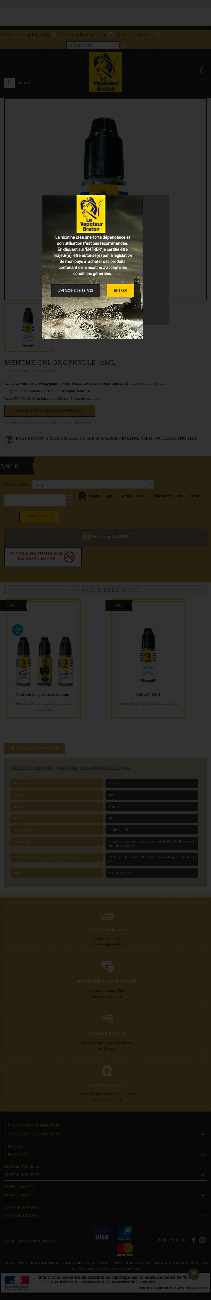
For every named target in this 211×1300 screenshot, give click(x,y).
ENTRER (120, 291)
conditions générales (92, 273)
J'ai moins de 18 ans (75, 291)
